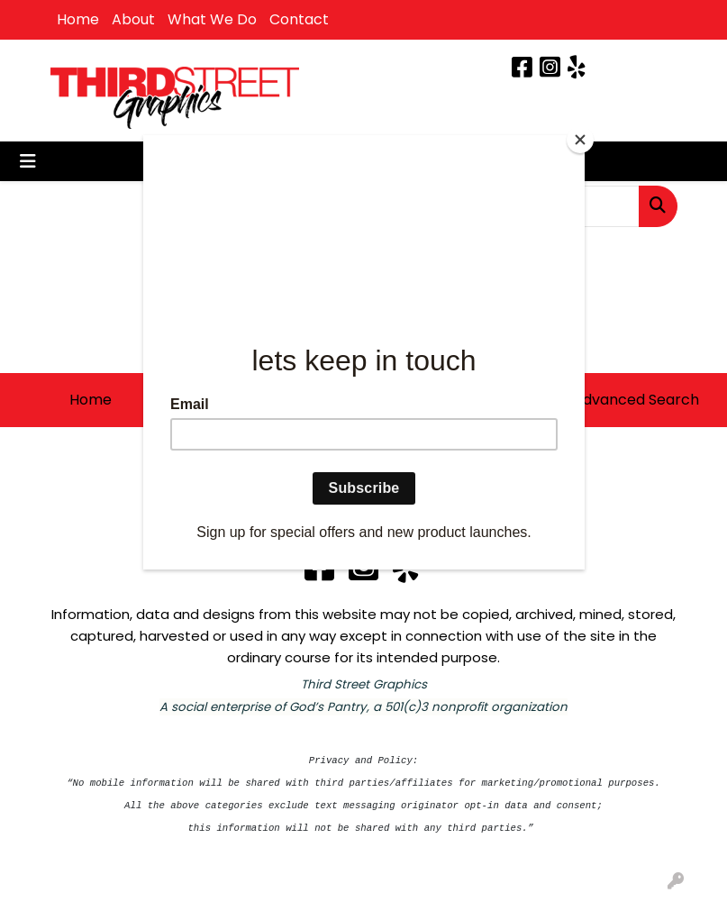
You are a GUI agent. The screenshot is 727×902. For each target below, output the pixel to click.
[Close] (580, 139)
